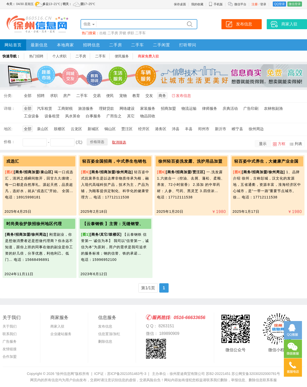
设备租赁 (52, 116)
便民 (110, 95)
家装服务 (147, 108)
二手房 (112, 33)
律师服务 (209, 108)
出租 (102, 33)
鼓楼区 (59, 129)
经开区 (143, 129)
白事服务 (93, 116)
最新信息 (39, 45)
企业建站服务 (60, 334)
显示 (262, 144)
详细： (9, 108)
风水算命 (72, 116)
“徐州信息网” (65, 374)
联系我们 (10, 334)
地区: (8, 129)
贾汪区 (127, 129)
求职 (130, 33)
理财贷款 (106, 108)
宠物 (123, 95)
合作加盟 (10, 357)
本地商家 (65, 45)
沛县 (175, 129)
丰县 (189, 129)
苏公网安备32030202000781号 (256, 374)
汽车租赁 (44, 108)
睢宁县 (237, 129)
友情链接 (10, 349)
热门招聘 (36, 56)
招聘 (41, 95)
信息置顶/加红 (109, 334)
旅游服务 (85, 108)
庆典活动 (230, 108)
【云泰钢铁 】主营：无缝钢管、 (112, 224)
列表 (298, 144)
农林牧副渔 (273, 108)
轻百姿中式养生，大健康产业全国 (266, 161)
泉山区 (42, 129)
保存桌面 (180, 4)
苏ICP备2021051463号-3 (126, 374)
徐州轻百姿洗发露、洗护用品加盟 (190, 161)
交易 (97, 95)
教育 (136, 95)
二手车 (140, 33)
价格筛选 (97, 142)
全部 (27, 95)
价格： (9, 141)
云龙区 (76, 129)
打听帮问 (187, 45)
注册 (255, 4)
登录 (263, 4)
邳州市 (203, 129)
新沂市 (220, 129)
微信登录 (295, 4)
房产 (67, 95)
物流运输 (189, 108)
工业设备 (31, 116)
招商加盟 (168, 108)
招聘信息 (91, 45)
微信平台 (240, 4)
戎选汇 (12, 161)
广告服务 (10, 341)
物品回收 (147, 116)
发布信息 (183, 95)
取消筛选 (119, 142)
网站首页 (13, 45)
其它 (131, 116)
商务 (162, 95)
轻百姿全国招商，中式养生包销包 (114, 161)
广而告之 (114, 116)
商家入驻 (57, 326)
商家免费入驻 (148, 56)
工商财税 (65, 108)
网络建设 (127, 108)
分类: (8, 95)
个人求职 (59, 56)
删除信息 (105, 341)
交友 (149, 95)
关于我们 (10, 326)
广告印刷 (250, 108)
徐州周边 (256, 129)
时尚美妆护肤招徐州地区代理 (34, 224)
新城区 (93, 129)
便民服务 (122, 56)
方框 (281, 144)
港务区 (160, 129)
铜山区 (110, 129)
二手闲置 (161, 45)
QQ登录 (279, 4)
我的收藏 (197, 4)
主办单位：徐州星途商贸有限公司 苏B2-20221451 (191, 374)
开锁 (122, 33)
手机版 (216, 4)
